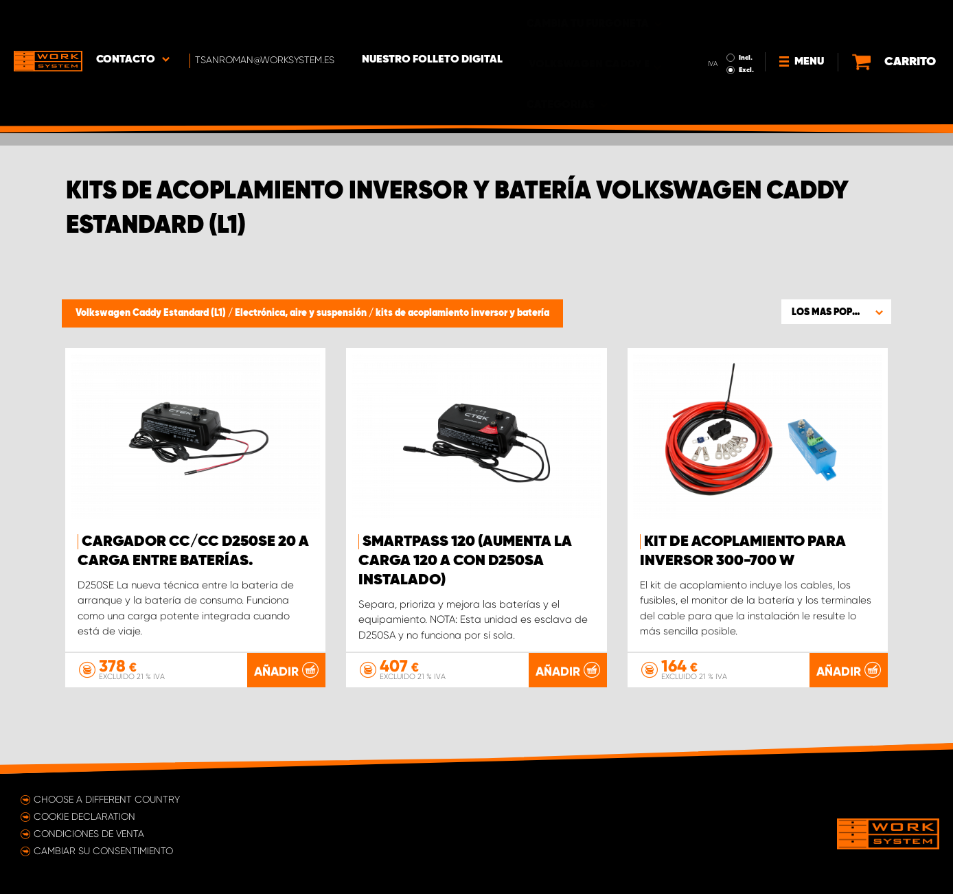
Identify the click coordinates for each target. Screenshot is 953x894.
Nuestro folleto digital (432, 21)
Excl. (746, 31)
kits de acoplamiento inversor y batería (462, 313)
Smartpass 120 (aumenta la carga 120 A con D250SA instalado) (465, 561)
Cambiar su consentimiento (103, 850)
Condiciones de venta (89, 833)
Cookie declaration (84, 816)
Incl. (746, 19)
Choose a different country (107, 799)
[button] (836, 311)
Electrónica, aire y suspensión (302, 313)
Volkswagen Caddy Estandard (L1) (152, 313)
